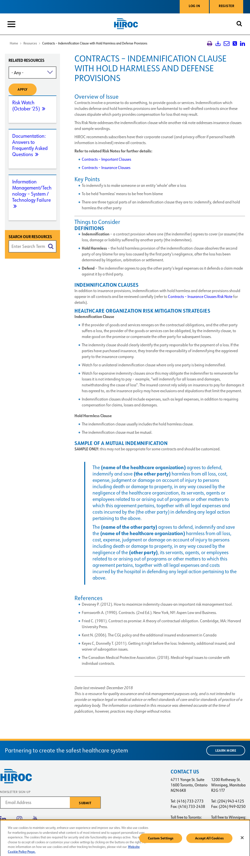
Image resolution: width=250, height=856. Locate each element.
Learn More (225, 750)
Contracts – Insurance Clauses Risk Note (200, 296)
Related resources (26, 60)
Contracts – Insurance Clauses (106, 167)
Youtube (34, 819)
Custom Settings (160, 840)
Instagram (19, 819)
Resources (30, 43)
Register (226, 5)
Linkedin (3, 819)
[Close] (242, 840)
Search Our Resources (30, 237)
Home (14, 43)
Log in (194, 5)
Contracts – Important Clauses (106, 159)
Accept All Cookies (209, 840)
